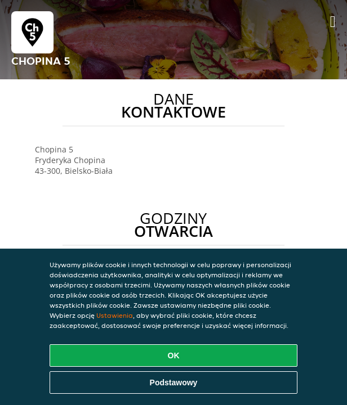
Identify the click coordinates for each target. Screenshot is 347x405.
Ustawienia (114, 315)
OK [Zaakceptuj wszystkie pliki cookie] (174, 355)
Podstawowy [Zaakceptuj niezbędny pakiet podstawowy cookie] (174, 382)
